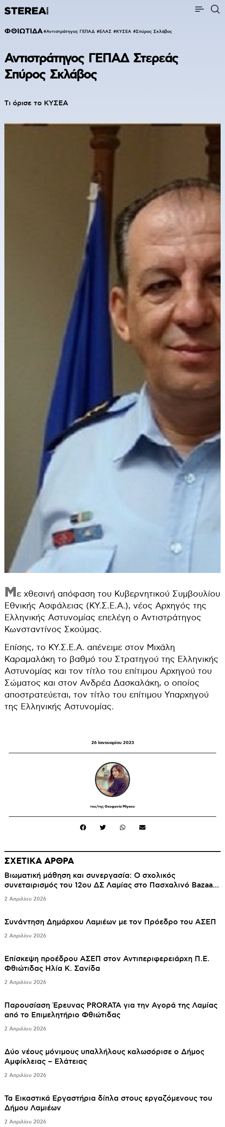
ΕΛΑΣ (105, 31)
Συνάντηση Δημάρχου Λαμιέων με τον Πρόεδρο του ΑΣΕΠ (110, 922)
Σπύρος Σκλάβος (154, 31)
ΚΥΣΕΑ (123, 31)
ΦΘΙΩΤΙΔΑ (23, 31)
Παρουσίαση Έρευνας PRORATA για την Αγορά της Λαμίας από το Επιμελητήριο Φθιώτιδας (111, 1010)
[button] (83, 827)
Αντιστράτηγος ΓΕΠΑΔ (70, 31)
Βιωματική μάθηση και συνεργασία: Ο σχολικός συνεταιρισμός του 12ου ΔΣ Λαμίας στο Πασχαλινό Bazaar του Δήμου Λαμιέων (110, 885)
